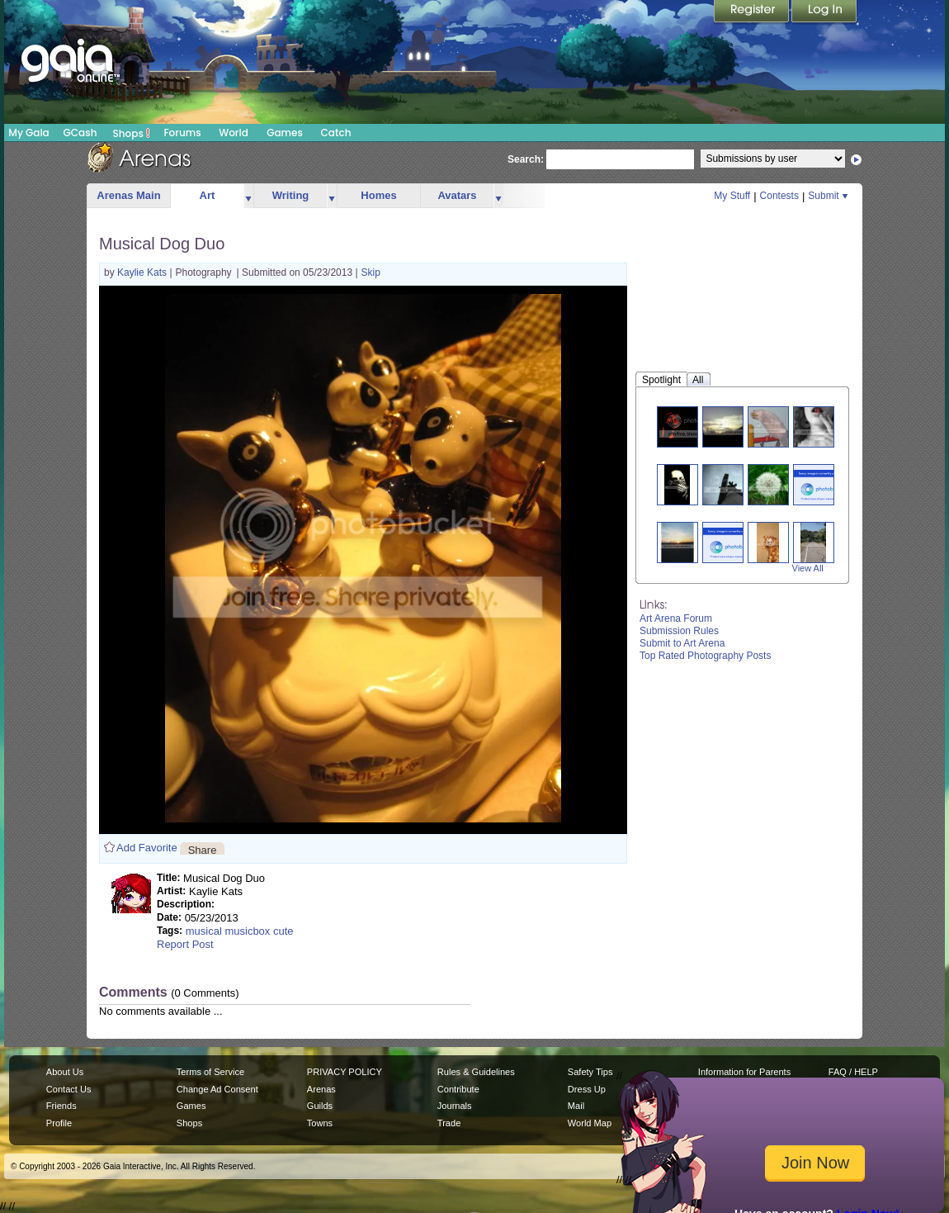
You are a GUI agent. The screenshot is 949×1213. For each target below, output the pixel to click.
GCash (80, 133)
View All (808, 568)
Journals (454, 1106)
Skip (370, 272)
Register (752, 12)
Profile (59, 1123)
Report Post (185, 944)
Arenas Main (128, 195)
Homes (378, 195)
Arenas (321, 1089)
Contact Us (69, 1089)
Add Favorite (146, 847)
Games (285, 133)
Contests (779, 195)
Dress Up (587, 1089)
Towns (320, 1123)
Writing (290, 195)
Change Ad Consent (217, 1089)
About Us (64, 1072)
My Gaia (28, 133)
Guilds (320, 1106)
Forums (182, 133)
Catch (336, 133)
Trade (448, 1123)
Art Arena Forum (676, 618)
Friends (61, 1106)
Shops (131, 133)
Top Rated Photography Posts (705, 655)
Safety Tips (590, 1072)
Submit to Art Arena (682, 643)
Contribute (458, 1089)
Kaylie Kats (143, 272)
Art (207, 195)
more (248, 196)
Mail (576, 1106)
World (233, 133)
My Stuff (732, 195)
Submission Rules (679, 631)
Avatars (456, 195)
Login (824, 12)
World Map (589, 1123)
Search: (526, 159)
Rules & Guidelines (476, 1072)
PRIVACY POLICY (344, 1072)
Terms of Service (210, 1072)
